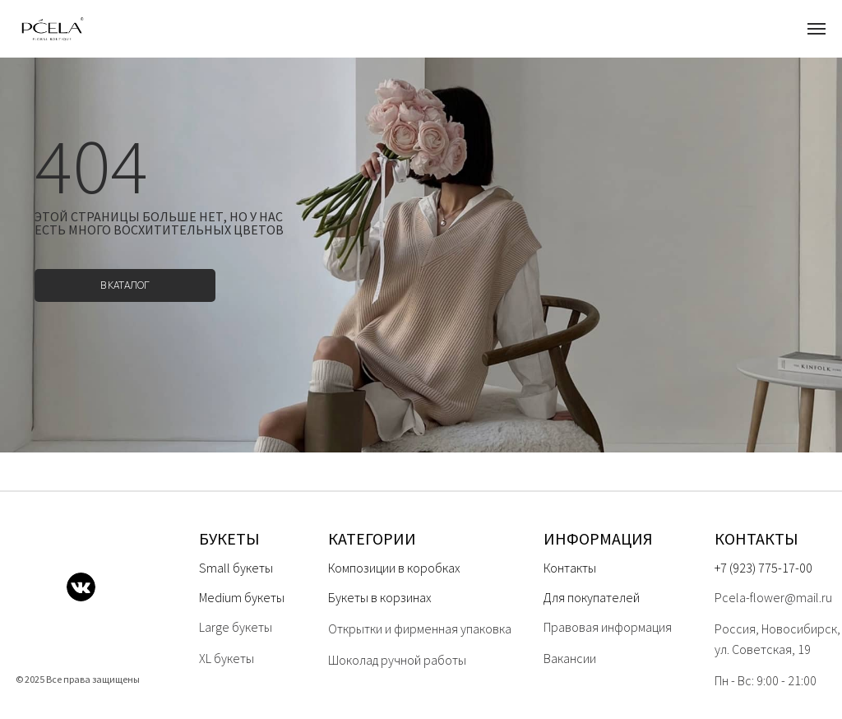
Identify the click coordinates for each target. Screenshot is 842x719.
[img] (31, 587)
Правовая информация (608, 627)
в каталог (125, 285)
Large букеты (235, 627)
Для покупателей (592, 597)
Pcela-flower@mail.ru (773, 597)
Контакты (570, 567)
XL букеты (226, 658)
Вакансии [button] (570, 658)
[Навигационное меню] (816, 29)
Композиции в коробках (394, 567)
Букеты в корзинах (380, 597)
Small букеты (236, 567)
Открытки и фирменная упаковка (419, 628)
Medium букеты (242, 597)
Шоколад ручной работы (397, 660)
